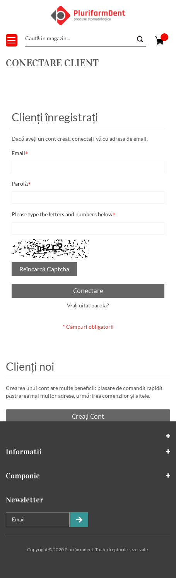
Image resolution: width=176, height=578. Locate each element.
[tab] (88, 436)
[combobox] (85, 39)
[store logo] (88, 15)
